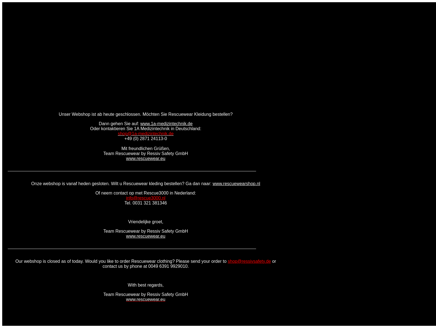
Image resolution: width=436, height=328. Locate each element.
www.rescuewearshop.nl (236, 183)
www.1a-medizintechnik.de (166, 123)
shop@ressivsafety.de (249, 261)
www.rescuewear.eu (145, 158)
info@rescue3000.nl (146, 198)
